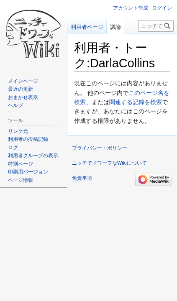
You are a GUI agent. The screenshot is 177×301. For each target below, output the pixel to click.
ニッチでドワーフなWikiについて (109, 163)
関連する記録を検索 (135, 102)
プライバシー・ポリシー (99, 148)
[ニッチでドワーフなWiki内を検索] (156, 26)
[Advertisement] (33, 222)
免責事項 (82, 178)
